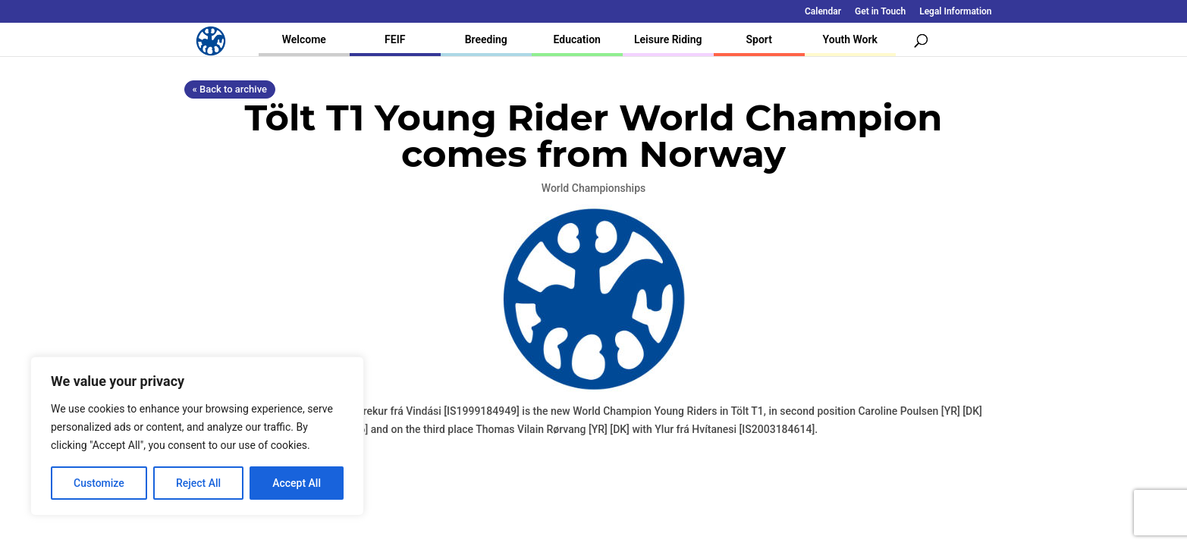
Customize (99, 483)
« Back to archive (230, 89)
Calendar (823, 12)
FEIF (395, 39)
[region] (197, 436)
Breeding (486, 39)
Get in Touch (880, 12)
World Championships (593, 188)
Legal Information (955, 12)
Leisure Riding (668, 39)
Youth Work (850, 39)
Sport (759, 39)
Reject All (198, 483)
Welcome (304, 39)
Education (577, 39)
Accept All (296, 483)
